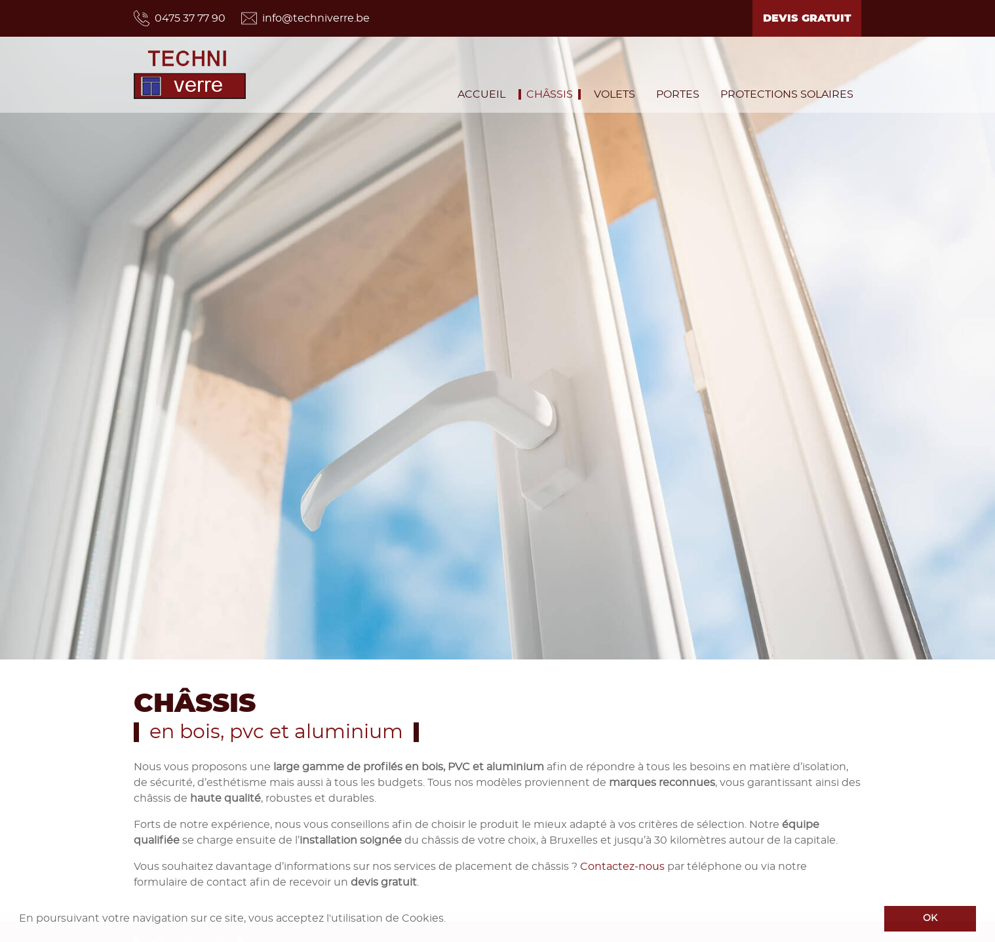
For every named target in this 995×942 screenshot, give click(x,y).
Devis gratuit (807, 18)
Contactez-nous (622, 866)
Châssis (549, 94)
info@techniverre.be (305, 18)
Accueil (481, 94)
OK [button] (930, 918)
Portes (677, 94)
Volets (614, 94)
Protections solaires (786, 94)
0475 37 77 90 (179, 18)
